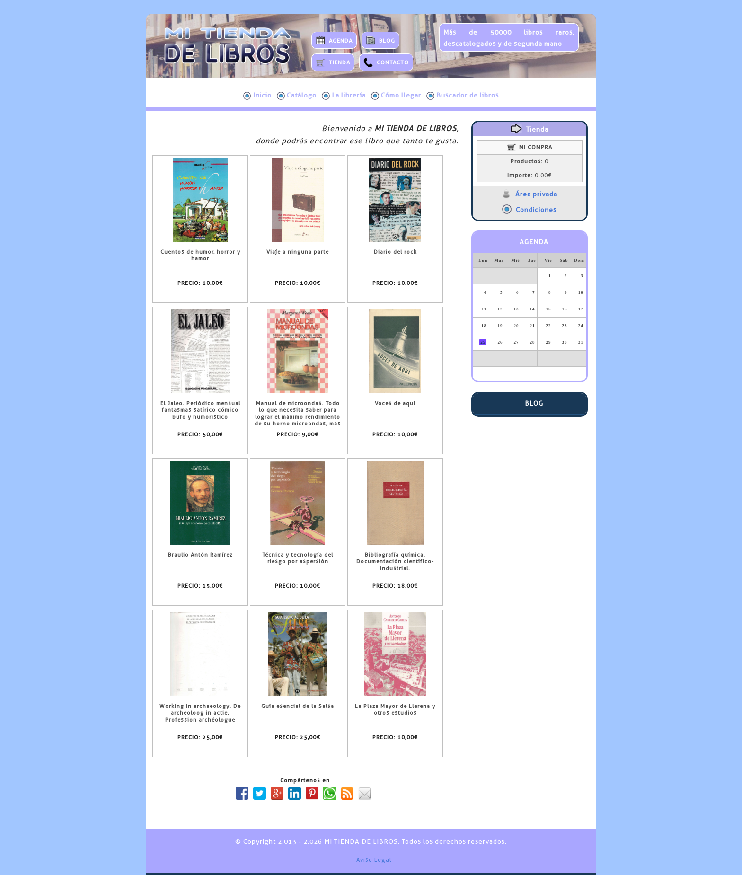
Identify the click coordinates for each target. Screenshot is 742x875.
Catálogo (297, 95)
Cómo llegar (396, 95)
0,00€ (529, 175)
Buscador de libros (462, 95)
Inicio (257, 95)
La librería (344, 95)
